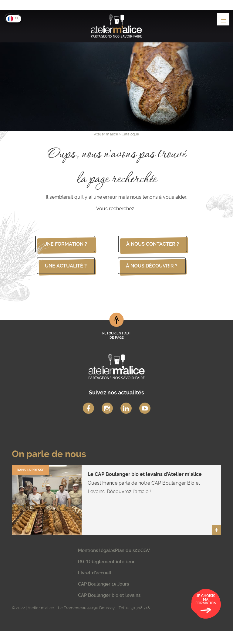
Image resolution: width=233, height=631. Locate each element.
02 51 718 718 (138, 608)
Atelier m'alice (106, 134)
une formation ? (65, 244)
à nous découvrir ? (151, 266)
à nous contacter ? (152, 244)
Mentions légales (96, 550)
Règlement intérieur (112, 561)
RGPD (84, 561)
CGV (145, 550)
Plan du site (127, 550)
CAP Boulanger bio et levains (109, 595)
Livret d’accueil (94, 573)
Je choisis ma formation (205, 605)
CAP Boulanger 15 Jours (103, 584)
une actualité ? (66, 266)
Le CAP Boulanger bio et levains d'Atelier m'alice (145, 474)
